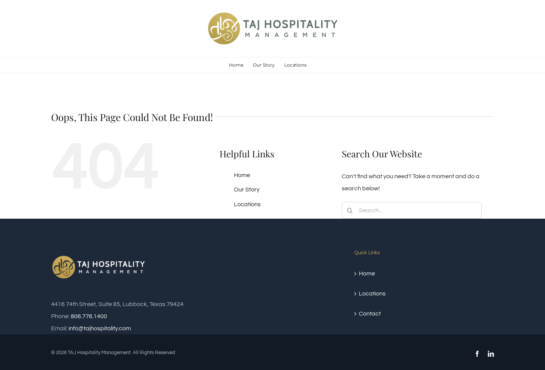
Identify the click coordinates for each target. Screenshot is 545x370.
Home (242, 175)
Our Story (247, 190)
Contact (370, 314)
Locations (247, 204)
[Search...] (412, 210)
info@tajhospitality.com (100, 328)
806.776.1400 (89, 316)
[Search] (350, 210)
